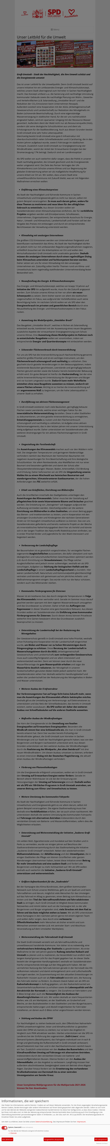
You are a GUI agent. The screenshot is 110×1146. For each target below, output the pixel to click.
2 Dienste (12, 1133)
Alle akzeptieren (101, 1139)
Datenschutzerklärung (43, 1122)
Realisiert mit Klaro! (102, 1143)
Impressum (81, 1122)
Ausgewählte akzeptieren (53, 1139)
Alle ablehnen (7, 1139)
